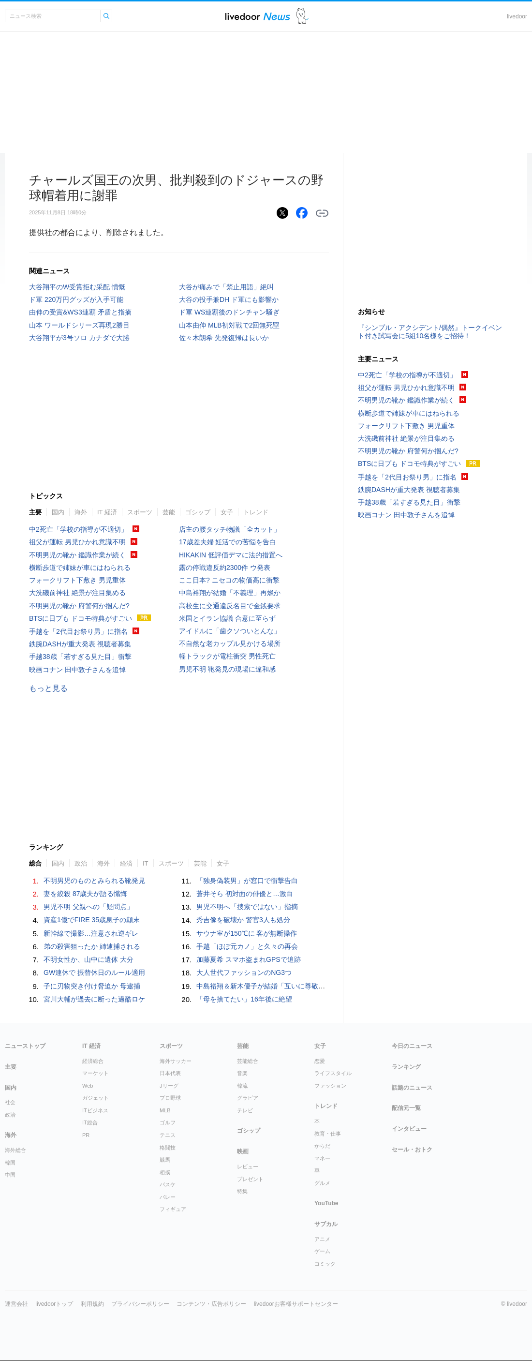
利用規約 (92, 1304)
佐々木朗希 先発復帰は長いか (224, 338)
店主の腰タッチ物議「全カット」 (230, 529)
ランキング (406, 1066)
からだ (322, 1146)
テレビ (245, 1110)
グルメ (322, 1183)
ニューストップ (25, 1046)
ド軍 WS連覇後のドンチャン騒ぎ (229, 312)
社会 (10, 1102)
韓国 (10, 1163)
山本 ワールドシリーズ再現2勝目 (79, 325)
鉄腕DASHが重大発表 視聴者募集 (80, 644)
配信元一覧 (406, 1108)
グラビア (247, 1098)
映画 (243, 1151)
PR (85, 1135)
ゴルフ (168, 1122)
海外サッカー (176, 1061)
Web (87, 1086)
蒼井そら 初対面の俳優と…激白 (244, 893)
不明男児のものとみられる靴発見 (94, 880)
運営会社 (16, 1304)
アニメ (322, 1239)
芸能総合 (247, 1061)
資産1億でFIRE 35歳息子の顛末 (92, 920)
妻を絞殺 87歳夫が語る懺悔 (85, 893)
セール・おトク (412, 1149)
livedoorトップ (54, 1304)
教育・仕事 (327, 1134)
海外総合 (15, 1150)
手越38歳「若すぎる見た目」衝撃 (80, 656)
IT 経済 (107, 512)
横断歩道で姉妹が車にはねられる (80, 567)
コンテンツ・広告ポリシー (211, 1304)
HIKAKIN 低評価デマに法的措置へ (230, 555)
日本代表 (170, 1073)
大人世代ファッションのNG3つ (244, 972)
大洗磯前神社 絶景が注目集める (77, 593)
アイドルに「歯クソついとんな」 (230, 631)
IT (145, 863)
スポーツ (139, 512)
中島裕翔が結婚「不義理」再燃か (230, 593)
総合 (35, 863)
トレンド (255, 512)
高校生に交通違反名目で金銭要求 (230, 606)
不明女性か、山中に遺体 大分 (88, 959)
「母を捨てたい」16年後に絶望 (244, 999)
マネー (322, 1158)
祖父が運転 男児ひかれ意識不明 (77, 542)
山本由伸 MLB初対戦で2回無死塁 (229, 325)
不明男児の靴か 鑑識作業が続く (77, 555)
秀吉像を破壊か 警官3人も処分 (243, 920)
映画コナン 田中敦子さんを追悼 (77, 669)
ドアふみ (302, 16)
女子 (227, 512)
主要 (35, 512)
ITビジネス (95, 1110)
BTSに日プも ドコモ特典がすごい (80, 618)
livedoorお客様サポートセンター (296, 1304)
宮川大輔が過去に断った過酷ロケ (94, 999)
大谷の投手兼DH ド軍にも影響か (229, 299)
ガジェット (95, 1098)
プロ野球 (170, 1098)
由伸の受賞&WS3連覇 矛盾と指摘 (80, 312)
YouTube (326, 1203)
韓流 (242, 1086)
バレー (168, 1197)
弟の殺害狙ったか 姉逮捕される (92, 946)
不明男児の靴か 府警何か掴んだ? (79, 606)
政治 (80, 863)
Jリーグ (169, 1086)
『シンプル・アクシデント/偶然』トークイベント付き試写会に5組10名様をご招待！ (430, 332)
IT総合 (90, 1122)
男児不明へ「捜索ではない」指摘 (247, 907)
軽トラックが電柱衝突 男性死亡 (227, 656)
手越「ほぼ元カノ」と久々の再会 (247, 946)
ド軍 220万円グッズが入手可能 (76, 299)
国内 (58, 512)
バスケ (168, 1184)
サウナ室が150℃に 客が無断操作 (246, 933)
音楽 (242, 1073)
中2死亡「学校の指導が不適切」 (78, 529)
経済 (126, 863)
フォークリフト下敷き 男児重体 (77, 580)
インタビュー (409, 1128)
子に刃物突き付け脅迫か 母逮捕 (92, 986)
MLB (165, 1110)
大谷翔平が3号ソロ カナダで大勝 (79, 338)
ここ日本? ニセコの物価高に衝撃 (229, 580)
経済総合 (92, 1061)
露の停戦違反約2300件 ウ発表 (224, 567)
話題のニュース (412, 1087)
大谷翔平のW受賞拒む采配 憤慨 (77, 287)
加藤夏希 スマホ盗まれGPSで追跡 (248, 959)
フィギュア (173, 1209)
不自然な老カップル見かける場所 (230, 643)
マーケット (95, 1073)
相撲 (165, 1172)
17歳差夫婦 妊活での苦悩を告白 (227, 542)
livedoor (517, 16)
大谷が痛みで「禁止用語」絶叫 (226, 287)
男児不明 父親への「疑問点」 (88, 907)
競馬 (165, 1160)
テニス (168, 1135)
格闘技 (168, 1148)
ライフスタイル (333, 1073)
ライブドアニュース (257, 16)
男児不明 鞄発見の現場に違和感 (227, 669)
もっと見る (48, 688)
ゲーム (322, 1251)
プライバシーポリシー (140, 1304)
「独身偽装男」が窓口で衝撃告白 (247, 880)
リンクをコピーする (322, 213)
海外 (80, 512)
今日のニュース (412, 1046)
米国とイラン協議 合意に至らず (227, 618)
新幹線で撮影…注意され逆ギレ (91, 933)
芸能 (169, 512)
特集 (242, 1191)
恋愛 (319, 1061)
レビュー (247, 1166)
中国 (10, 1175)
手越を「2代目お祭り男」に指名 (78, 631)
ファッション (330, 1086)
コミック (325, 1264)
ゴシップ (197, 512)
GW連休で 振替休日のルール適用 (94, 972)
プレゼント (250, 1179)
